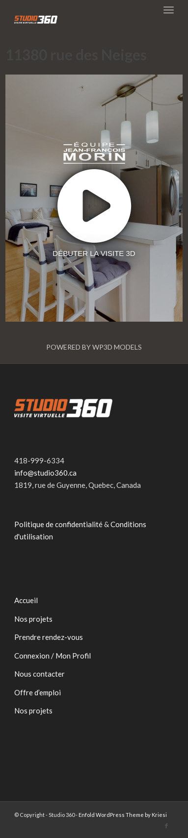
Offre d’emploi (37, 692)
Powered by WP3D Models (94, 347)
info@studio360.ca (45, 472)
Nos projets (33, 618)
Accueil (26, 600)
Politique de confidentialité (58, 524)
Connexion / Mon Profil (52, 655)
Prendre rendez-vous (48, 637)
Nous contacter (39, 673)
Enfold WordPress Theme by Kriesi (123, 815)
